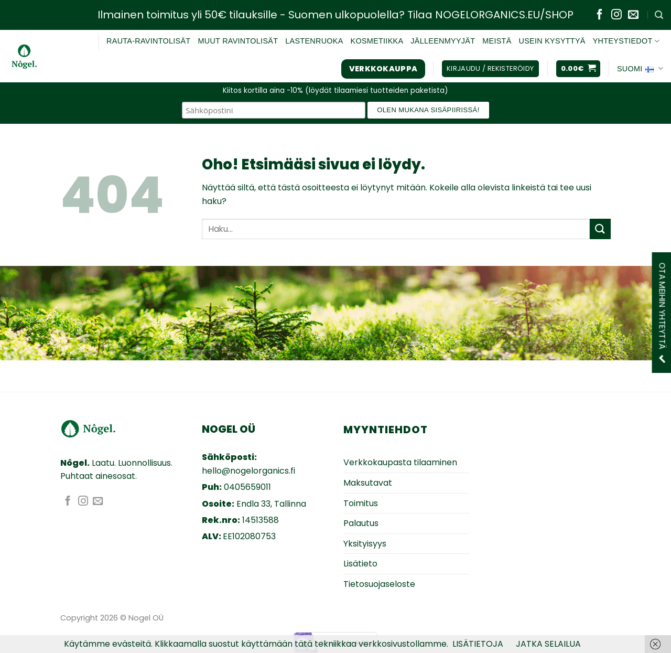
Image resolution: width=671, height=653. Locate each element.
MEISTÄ (496, 41)
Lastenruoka (314, 41)
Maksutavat (367, 483)
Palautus (360, 523)
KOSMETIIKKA (377, 41)
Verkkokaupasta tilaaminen (400, 462)
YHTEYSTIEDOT (626, 41)
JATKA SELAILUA (548, 644)
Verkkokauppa (383, 68)
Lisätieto (360, 564)
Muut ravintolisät (238, 41)
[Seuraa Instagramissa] (616, 15)
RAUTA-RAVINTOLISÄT (148, 41)
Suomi (640, 69)
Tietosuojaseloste (379, 584)
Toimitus (360, 503)
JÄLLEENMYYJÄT (442, 41)
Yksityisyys (364, 544)
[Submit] (600, 229)
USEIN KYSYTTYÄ (552, 41)
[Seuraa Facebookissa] (599, 15)
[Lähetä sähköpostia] (633, 15)
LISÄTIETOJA (477, 644)
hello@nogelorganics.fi (248, 471)
